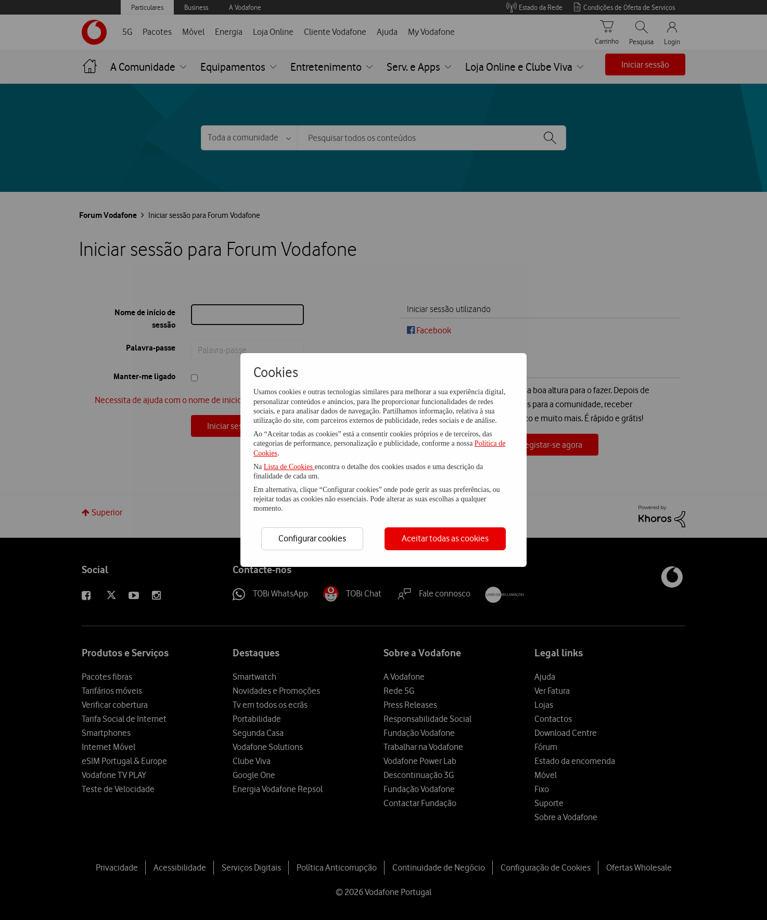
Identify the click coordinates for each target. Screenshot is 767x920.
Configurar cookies (312, 538)
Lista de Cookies (289, 467)
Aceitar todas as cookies (445, 538)
